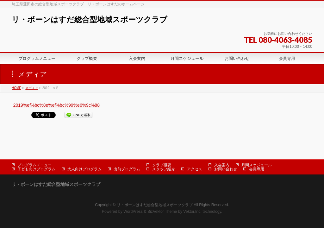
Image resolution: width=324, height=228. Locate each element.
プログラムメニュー (34, 144)
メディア (31, 88)
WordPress (133, 191)
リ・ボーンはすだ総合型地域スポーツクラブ (89, 19)
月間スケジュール (256, 144)
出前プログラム (127, 149)
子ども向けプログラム (36, 149)
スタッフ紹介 (163, 149)
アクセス (194, 149)
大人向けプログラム (84, 149)
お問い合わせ (225, 149)
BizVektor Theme (162, 191)
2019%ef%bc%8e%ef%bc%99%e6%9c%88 (56, 105)
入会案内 (221, 144)
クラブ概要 (161, 144)
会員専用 (256, 149)
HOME (16, 88)
